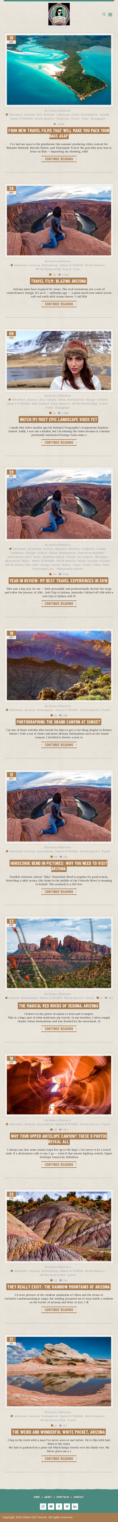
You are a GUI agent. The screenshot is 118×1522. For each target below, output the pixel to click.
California (63, 114)
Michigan (101, 557)
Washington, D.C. (44, 569)
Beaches (49, 114)
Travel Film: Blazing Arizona (58, 281)
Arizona (29, 114)
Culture (42, 553)
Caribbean (16, 553)
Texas (77, 565)
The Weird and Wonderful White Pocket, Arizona (58, 1432)
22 (55, 1280)
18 (55, 1130)
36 (54, 274)
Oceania (104, 561)
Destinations (89, 114)
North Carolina (88, 561)
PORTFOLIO (63, 1497)
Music (26, 561)
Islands (105, 114)
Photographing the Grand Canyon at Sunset (58, 721)
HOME (37, 1497)
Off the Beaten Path (48, 269)
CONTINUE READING (59, 158)
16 (55, 715)
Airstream (34, 549)
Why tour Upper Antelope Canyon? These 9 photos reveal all (59, 1138)
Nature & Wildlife (21, 118)
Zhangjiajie (98, 118)
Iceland (102, 399)
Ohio (35, 565)
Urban (97, 565)
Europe (90, 399)
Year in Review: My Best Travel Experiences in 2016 (59, 580)
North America (45, 118)
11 (101, 998)
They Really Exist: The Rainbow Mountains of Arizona (58, 1286)
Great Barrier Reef (19, 557)
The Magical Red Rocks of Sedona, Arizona (58, 1005)
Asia (39, 114)
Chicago (30, 553)
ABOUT (48, 1497)
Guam (37, 557)
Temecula (62, 118)
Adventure (16, 114)
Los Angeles (85, 557)
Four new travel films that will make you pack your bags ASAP (59, 133)
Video (85, 118)
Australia (61, 549)
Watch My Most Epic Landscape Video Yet (58, 419)
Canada (51, 399)
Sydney (66, 565)
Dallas (53, 553)
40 (54, 574)
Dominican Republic (91, 553)
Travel (75, 118)
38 (55, 857)
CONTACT (79, 1497)
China (75, 114)
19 (54, 413)
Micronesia (12, 561)
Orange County (50, 565)
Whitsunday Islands (70, 569)
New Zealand (40, 403)
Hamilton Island (53, 557)
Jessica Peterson (60, 110)
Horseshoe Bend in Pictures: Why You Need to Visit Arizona (59, 865)
